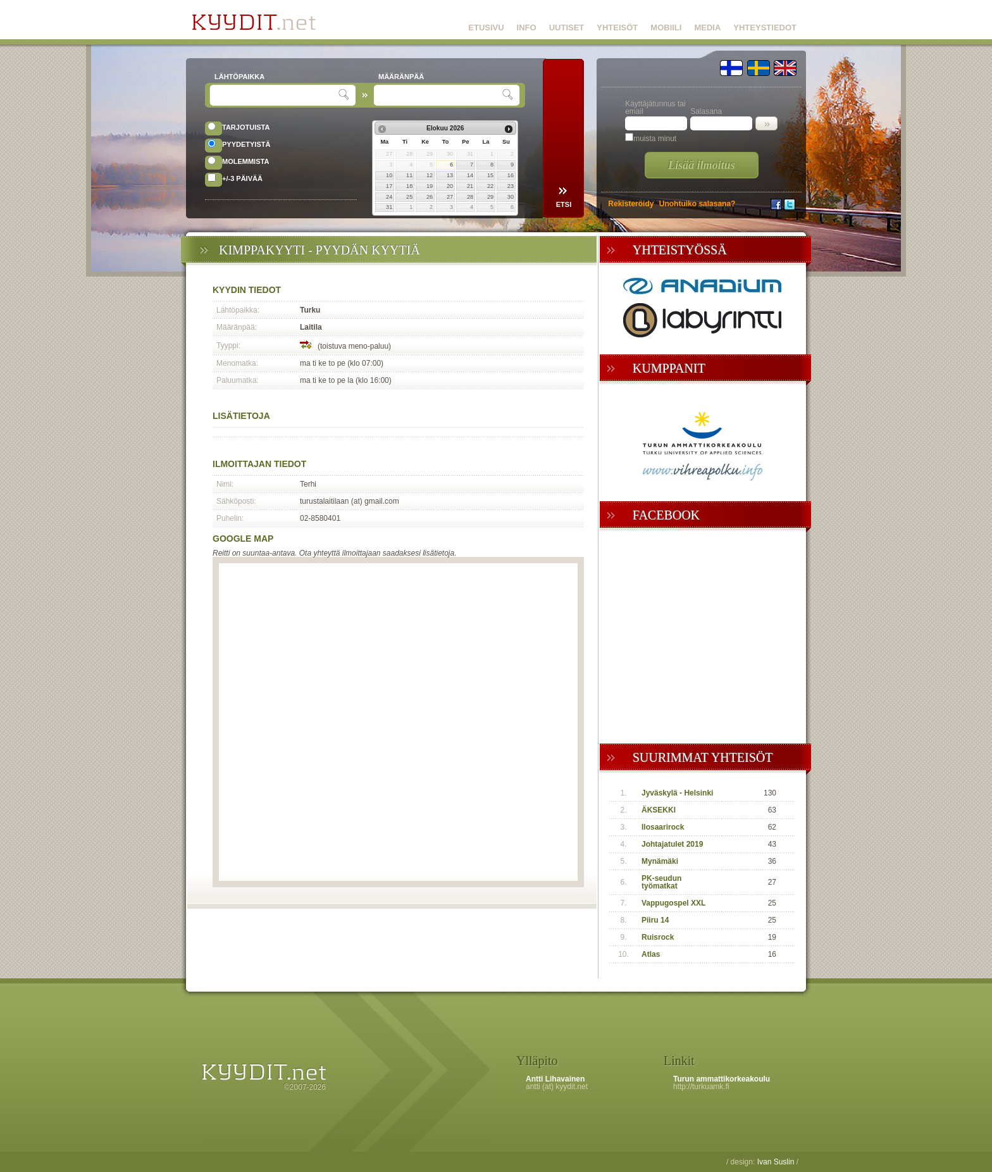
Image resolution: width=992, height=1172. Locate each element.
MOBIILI (665, 27)
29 (490, 197)
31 (389, 207)
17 (389, 186)
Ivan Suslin (776, 1161)
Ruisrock (658, 937)
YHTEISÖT (617, 27)
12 (429, 175)
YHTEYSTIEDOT (765, 27)
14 (470, 175)
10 (389, 175)
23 (510, 186)
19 (429, 186)
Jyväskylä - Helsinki (677, 793)
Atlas (651, 954)
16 (510, 175)
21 (470, 186)
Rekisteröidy (631, 203)
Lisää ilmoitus (701, 165)
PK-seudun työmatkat (661, 882)
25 (409, 197)
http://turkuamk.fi (701, 1086)
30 (510, 197)
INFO (526, 27)
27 (450, 197)
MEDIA (707, 27)
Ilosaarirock (663, 827)
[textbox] (275, 95)
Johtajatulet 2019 (672, 844)
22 (490, 186)
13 (450, 175)
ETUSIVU (486, 27)
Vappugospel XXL (673, 903)
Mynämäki (660, 861)
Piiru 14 (655, 920)
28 (470, 197)
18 (409, 186)
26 (429, 197)
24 (389, 197)
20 (450, 186)
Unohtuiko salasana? (697, 203)
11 (409, 175)
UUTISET (567, 27)
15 (490, 175)
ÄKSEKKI (659, 810)
